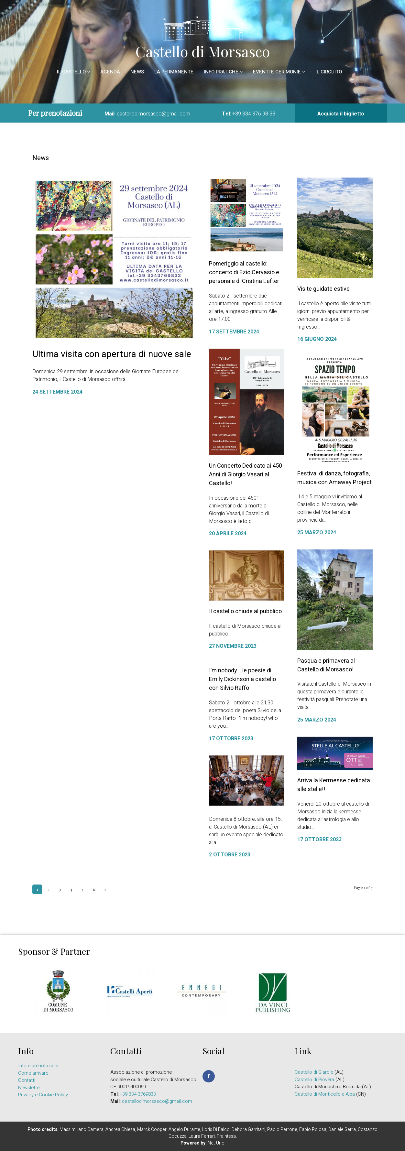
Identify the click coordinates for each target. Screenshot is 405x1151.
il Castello (73, 71)
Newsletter (29, 1087)
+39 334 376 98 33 (253, 114)
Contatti (26, 1080)
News (137, 71)
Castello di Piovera (314, 1079)
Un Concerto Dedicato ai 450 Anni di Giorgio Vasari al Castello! (245, 474)
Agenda (110, 71)
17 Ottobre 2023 (228, 739)
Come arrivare (33, 1073)
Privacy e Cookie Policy (43, 1094)
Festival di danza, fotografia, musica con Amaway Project (334, 478)
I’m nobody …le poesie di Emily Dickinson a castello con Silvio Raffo (239, 679)
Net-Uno (216, 1143)
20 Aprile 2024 (227, 533)
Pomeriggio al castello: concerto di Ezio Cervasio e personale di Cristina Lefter (244, 272)
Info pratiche (223, 71)
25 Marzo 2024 (316, 533)
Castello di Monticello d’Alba (325, 1094)
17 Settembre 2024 (234, 332)
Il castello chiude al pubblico (245, 611)
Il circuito (328, 71)
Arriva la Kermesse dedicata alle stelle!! (322, 785)
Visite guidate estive (323, 289)
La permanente (173, 71)
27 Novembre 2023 (233, 646)
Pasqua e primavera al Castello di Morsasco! (326, 665)
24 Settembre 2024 (57, 392)
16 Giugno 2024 (317, 339)
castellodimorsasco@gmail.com (153, 114)
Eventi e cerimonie (279, 71)
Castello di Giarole (314, 1072)
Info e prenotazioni (38, 1065)
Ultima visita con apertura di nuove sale (111, 354)
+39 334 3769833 (138, 1094)
